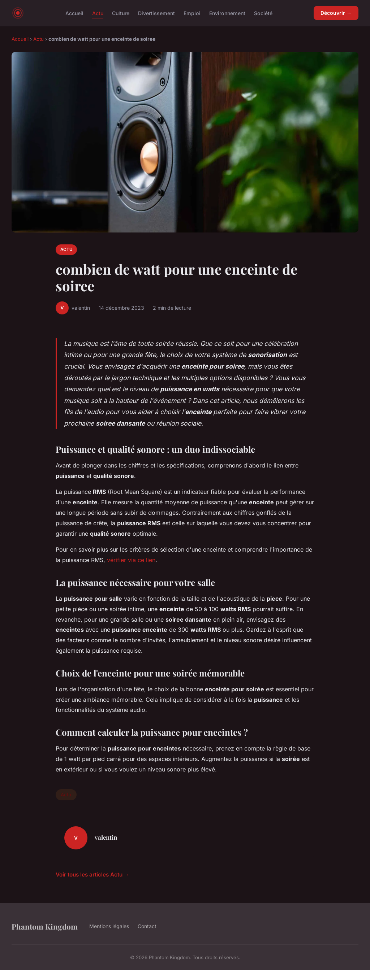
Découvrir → (336, 13)
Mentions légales (109, 926)
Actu (97, 13)
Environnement (227, 13)
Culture (120, 13)
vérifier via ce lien (131, 560)
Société (263, 13)
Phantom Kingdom (45, 926)
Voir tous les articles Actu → (92, 874)
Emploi (192, 13)
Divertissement (156, 13)
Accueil (74, 13)
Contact (147, 926)
